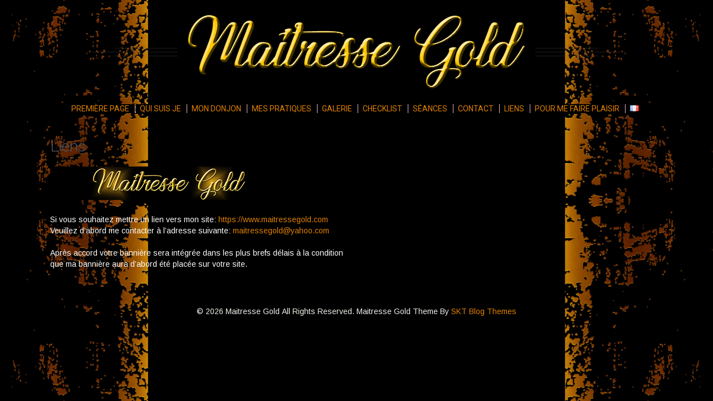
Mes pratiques (281, 108)
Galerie (337, 108)
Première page (100, 108)
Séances (430, 108)
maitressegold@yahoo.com (281, 230)
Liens (514, 108)
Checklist (382, 108)
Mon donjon (216, 108)
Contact (476, 108)
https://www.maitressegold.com (273, 219)
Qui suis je (160, 108)
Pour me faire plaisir (577, 108)
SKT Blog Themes (483, 311)
